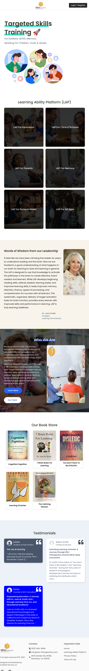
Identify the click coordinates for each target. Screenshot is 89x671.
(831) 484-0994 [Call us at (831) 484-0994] (38, 648)
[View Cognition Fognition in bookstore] (17, 449)
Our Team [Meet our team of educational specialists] (12, 400)
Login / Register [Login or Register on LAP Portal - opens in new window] (78, 5)
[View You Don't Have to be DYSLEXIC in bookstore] (71, 449)
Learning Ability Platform (75, 652)
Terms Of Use (70, 659)
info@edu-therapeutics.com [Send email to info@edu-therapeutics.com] (44, 652)
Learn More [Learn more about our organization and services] (13, 390)
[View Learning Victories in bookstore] (17, 490)
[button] (24, 127)
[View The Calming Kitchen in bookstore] (44, 490)
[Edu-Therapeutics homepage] (7, 647)
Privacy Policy (70, 656)
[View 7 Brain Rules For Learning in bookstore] (44, 449)
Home (66, 648)
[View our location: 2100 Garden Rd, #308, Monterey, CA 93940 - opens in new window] (44, 657)
